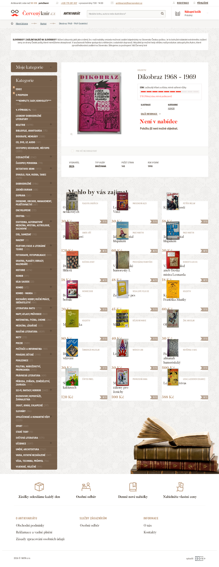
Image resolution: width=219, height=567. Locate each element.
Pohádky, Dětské (28, 354)
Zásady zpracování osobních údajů (40, 539)
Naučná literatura (30, 331)
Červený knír (33, 13)
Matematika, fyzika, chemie (33, 319)
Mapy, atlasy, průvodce (32, 314)
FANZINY (22, 240)
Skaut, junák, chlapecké (32, 405)
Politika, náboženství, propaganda (28, 368)
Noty (21, 337)
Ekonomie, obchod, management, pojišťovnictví (34, 203)
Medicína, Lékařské (29, 325)
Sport (22, 426)
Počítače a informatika (32, 349)
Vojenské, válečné (29, 466)
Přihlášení (202, 3)
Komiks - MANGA (26, 293)
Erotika (23, 216)
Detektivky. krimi (28, 168)
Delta (71, 166)
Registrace (183, 3)
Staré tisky (24, 431)
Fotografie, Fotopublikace (34, 255)
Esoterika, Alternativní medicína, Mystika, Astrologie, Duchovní (33, 225)
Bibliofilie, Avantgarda (32, 130)
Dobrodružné (27, 183)
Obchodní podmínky (30, 525)
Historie (24, 270)
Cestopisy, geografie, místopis (32, 150)
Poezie (23, 343)
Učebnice (24, 443)
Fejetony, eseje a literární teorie (30, 248)
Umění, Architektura (31, 449)
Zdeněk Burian (27, 189)
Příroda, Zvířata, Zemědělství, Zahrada (33, 383)
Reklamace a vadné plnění (34, 532)
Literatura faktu (29, 308)
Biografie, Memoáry (30, 136)
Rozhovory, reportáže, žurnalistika (29, 398)
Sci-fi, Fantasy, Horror (32, 390)
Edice (19, 89)
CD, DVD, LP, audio (28, 142)
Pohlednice (24, 360)
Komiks (22, 287)
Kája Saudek (25, 281)
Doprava (23, 195)
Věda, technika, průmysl (32, 461)
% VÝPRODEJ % (26, 109)
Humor (43, 23)
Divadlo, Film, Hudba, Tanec (31, 176)
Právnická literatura (31, 375)
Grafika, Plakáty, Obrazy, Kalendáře (30, 262)
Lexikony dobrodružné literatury (28, 117)
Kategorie (25, 80)
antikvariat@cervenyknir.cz (129, 3)
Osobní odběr (89, 525)
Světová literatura (30, 437)
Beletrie (24, 125)
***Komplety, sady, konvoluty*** (33, 102)
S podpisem (22, 95)
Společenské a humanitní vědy (33, 419)
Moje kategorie (29, 67)
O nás (148, 525)
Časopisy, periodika (29, 163)
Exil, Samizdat (26, 234)
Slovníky (23, 411)
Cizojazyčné (26, 157)
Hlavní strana (22, 23)
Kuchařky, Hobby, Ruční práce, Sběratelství (33, 301)
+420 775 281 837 (69, 3)
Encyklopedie (26, 210)
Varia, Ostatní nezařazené (33, 455)
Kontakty (150, 532)
